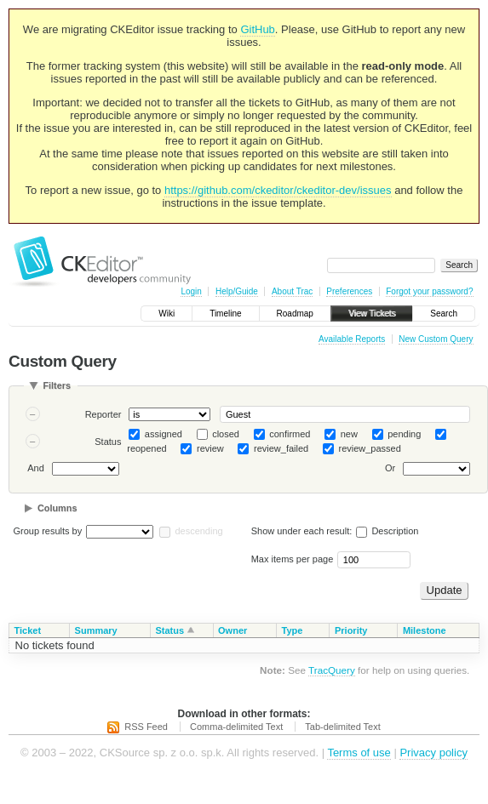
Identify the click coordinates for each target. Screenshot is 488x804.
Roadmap (295, 313)
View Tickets (371, 313)
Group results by (48, 531)
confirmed (289, 434)
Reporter (103, 414)
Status (108, 441)
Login (191, 291)
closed (225, 434)
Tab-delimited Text (342, 726)
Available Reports (352, 339)
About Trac (292, 291)
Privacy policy (433, 752)
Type (292, 630)
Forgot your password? (429, 291)
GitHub (257, 29)
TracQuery (331, 670)
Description (387, 531)
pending (404, 434)
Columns (57, 508)
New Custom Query (436, 339)
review (210, 448)
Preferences (349, 291)
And (35, 469)
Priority (351, 630)
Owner (232, 630)
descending (198, 531)
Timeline (225, 313)
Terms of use (358, 752)
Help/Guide (236, 291)
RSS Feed (146, 726)
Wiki (166, 313)
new (349, 434)
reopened (147, 448)
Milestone (424, 630)
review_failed (281, 448)
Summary (96, 630)
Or (390, 469)
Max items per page (292, 559)
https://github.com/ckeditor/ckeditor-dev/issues (278, 190)
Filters (57, 385)
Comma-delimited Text (236, 726)
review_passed (369, 448)
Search (443, 313)
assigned (163, 434)
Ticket (28, 630)
